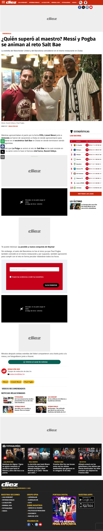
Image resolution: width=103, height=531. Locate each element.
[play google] (90, 499)
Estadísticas (81, 131)
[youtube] (40, 524)
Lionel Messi (16, 382)
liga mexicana (8, 462)
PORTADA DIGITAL (60, 495)
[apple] (90, 505)
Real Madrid (33, 462)
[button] (3, 141)
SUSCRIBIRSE (51, 285)
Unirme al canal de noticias (37, 362)
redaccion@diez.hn (16, 374)
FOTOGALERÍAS (13, 446)
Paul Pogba (29, 382)
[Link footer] (9, 484)
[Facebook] (28, 524)
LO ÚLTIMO (76, 201)
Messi (5, 382)
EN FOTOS (83, 462)
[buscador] (80, 2)
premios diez (58, 462)
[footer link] (51, 489)
